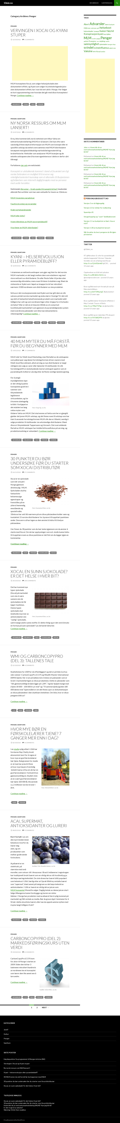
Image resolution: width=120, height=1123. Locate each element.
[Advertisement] (40, 63)
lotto (105, 34)
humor (103, 31)
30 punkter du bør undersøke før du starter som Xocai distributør (40, 463)
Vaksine (88, 51)
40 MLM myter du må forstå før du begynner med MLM (40, 343)
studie (16, 749)
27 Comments (29, 472)
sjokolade (43, 553)
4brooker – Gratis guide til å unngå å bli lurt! (39, 189)
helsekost (16, 104)
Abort (86, 24)
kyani (26, 104)
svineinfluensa (101, 47)
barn (14, 802)
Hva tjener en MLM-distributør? (24, 227)
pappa (98, 38)
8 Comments (29, 132)
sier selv (24, 165)
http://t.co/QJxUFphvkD (93, 263)
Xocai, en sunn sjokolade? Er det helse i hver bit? (39, 573)
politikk (86, 41)
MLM (33, 104)
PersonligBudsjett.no (97, 198)
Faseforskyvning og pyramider (23, 204)
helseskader (88, 31)
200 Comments (30, 581)
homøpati (96, 31)
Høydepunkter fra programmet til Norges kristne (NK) (24, 1059)
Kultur (6, 1034)
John (85, 147)
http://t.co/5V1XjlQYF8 (93, 317)
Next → (45, 1007)
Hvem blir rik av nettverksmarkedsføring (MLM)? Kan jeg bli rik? (99, 149)
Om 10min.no (94, 3)
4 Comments (29, 665)
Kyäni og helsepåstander (21, 210)
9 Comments (29, 830)
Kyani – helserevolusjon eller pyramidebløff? (37, 258)
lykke (109, 34)
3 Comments (29, 39)
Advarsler (17, 238)
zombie (103, 51)
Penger (14, 26)
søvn (111, 48)
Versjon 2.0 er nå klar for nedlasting (97, 208)
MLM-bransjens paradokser (23, 198)
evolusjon (94, 28)
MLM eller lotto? (18, 215)
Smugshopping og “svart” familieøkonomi (99, 217)
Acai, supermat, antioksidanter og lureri (39, 823)
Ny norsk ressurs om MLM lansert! (38, 125)
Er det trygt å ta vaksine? (13, 1108)
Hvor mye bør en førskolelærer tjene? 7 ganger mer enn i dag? (36, 733)
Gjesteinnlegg (107, 3)
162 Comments (30, 266)
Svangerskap (111, 44)
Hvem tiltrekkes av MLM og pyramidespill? (29, 221)
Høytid (110, 31)
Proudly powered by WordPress (14, 1120)
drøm (88, 28)
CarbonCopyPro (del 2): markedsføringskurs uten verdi (40, 943)
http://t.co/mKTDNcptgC (93, 292)
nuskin (94, 38)
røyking (102, 41)
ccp (14, 710)
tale (114, 48)
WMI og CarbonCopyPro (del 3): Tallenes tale (37, 658)
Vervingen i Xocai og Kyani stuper (39, 32)
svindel (50, 238)
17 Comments (29, 350)
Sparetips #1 (89, 212)
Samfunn (21, 119)
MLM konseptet (18, 890)
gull (98, 28)
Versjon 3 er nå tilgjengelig (94, 203)
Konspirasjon (90, 34)
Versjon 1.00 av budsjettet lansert (97, 228)
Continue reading (25, 95)
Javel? (6, 1030)
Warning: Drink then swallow (15, 1110)
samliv (107, 41)
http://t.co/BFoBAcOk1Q (93, 275)
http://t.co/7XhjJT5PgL (93, 306)
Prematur (92, 41)
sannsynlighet (91, 43)
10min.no (8, 3)
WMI (36, 710)
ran (98, 41)
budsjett (111, 24)
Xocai (53, 553)
